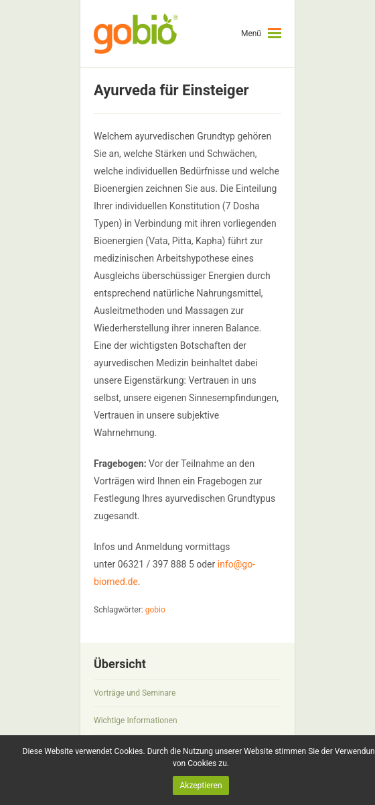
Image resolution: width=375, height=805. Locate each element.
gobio (155, 609)
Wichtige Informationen (135, 720)
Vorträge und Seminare (134, 693)
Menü (251, 33)
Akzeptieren (200, 785)
